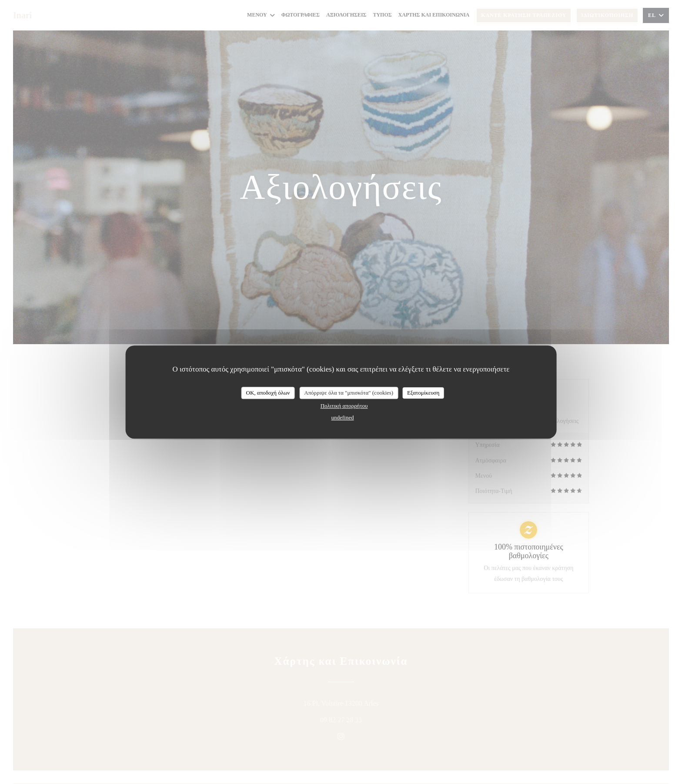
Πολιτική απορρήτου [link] (344, 405)
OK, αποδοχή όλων (268, 392)
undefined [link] (342, 417)
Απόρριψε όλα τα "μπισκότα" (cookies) (348, 392)
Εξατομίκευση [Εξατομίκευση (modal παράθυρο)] (423, 392)
